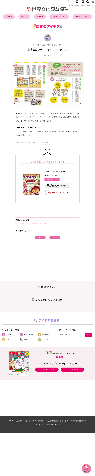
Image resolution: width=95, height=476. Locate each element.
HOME (11, 421)
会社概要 (9, 17)
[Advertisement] (31, 263)
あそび (8, 334)
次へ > (55, 237)
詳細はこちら (53, 179)
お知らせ (24, 17)
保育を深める (28, 334)
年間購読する (73, 369)
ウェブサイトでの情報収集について (74, 421)
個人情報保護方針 (53, 421)
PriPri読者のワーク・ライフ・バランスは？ (32, 223)
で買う (56, 192)
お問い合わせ (39, 425)
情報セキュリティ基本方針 (34, 421)
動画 (25, 339)
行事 (7, 339)
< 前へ (39, 237)
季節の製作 (46, 334)
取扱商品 (40, 17)
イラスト (45, 339)
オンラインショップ (82, 17)
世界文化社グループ (53, 425)
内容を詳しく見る (48, 369)
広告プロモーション (59, 17)
